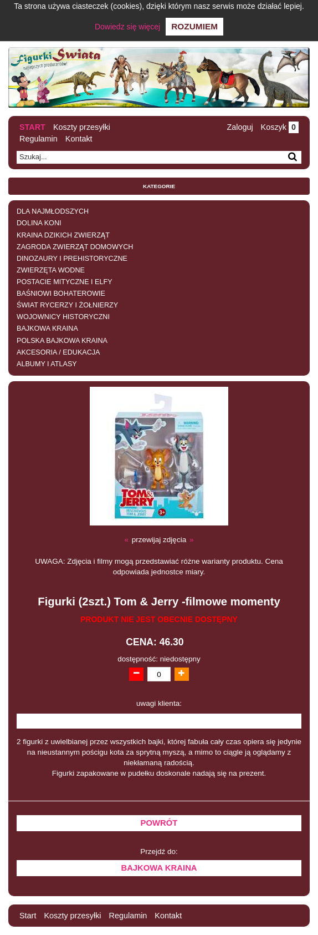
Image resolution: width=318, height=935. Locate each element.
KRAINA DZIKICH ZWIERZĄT (63, 235)
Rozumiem (194, 26)
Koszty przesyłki (81, 127)
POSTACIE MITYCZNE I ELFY (64, 282)
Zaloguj (240, 127)
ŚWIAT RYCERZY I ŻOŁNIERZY (67, 305)
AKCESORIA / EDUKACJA (58, 352)
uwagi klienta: (159, 703)
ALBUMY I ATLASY (47, 364)
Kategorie (159, 186)
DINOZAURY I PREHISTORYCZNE (72, 258)
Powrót (159, 822)
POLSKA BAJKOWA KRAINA (62, 341)
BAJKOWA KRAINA (47, 328)
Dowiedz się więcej (127, 26)
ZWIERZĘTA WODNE (51, 270)
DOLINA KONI (39, 223)
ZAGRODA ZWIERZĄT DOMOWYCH (75, 247)
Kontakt (79, 138)
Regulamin (38, 138)
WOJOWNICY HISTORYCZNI (63, 317)
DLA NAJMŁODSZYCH (53, 211)
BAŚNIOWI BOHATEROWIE (61, 293)
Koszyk (280, 127)
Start (32, 127)
